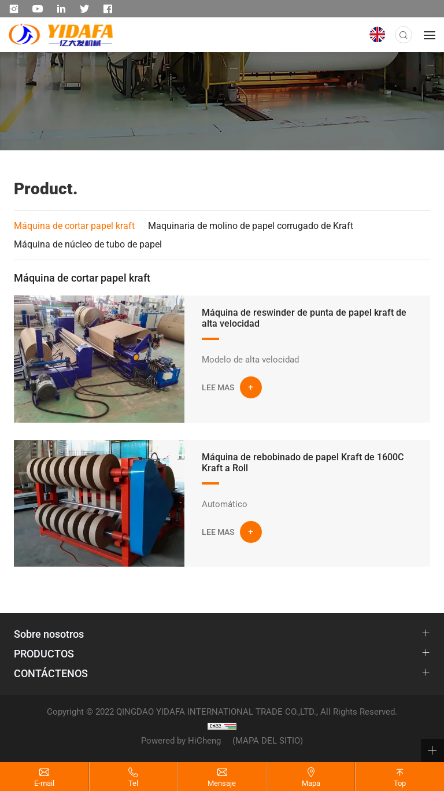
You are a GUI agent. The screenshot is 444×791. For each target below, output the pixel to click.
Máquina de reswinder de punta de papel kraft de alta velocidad (304, 318)
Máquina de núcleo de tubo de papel (88, 244)
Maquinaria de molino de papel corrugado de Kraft (250, 225)
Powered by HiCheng (181, 740)
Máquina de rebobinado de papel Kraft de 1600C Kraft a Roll (303, 463)
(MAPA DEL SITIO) (267, 740)
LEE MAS (218, 387)
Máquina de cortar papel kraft (74, 225)
